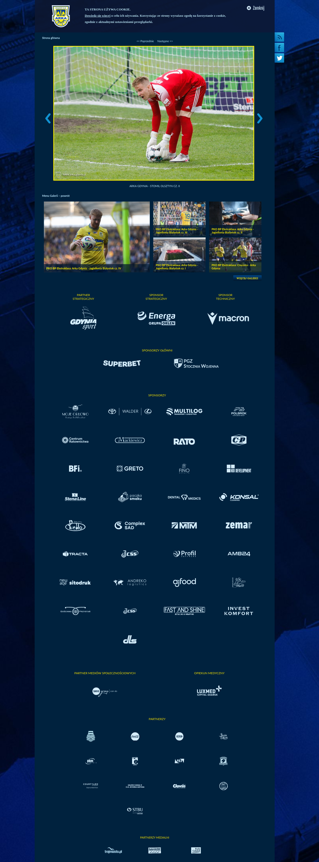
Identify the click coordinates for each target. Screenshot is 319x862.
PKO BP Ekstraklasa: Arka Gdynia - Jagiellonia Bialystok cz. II (233, 230)
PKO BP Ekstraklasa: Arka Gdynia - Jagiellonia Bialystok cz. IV (83, 268)
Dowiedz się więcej (97, 15)
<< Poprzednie (145, 41)
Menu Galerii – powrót (56, 195)
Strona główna (51, 37)
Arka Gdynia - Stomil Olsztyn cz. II (154, 186)
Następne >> (165, 41)
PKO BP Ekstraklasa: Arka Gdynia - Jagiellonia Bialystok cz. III (177, 230)
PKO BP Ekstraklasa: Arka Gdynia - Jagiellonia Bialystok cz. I (177, 266)
